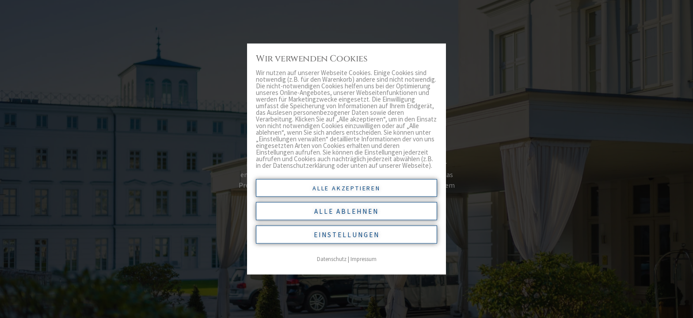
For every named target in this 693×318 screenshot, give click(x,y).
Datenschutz (331, 259)
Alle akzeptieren (346, 188)
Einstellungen (347, 235)
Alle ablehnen (346, 211)
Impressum (363, 259)
